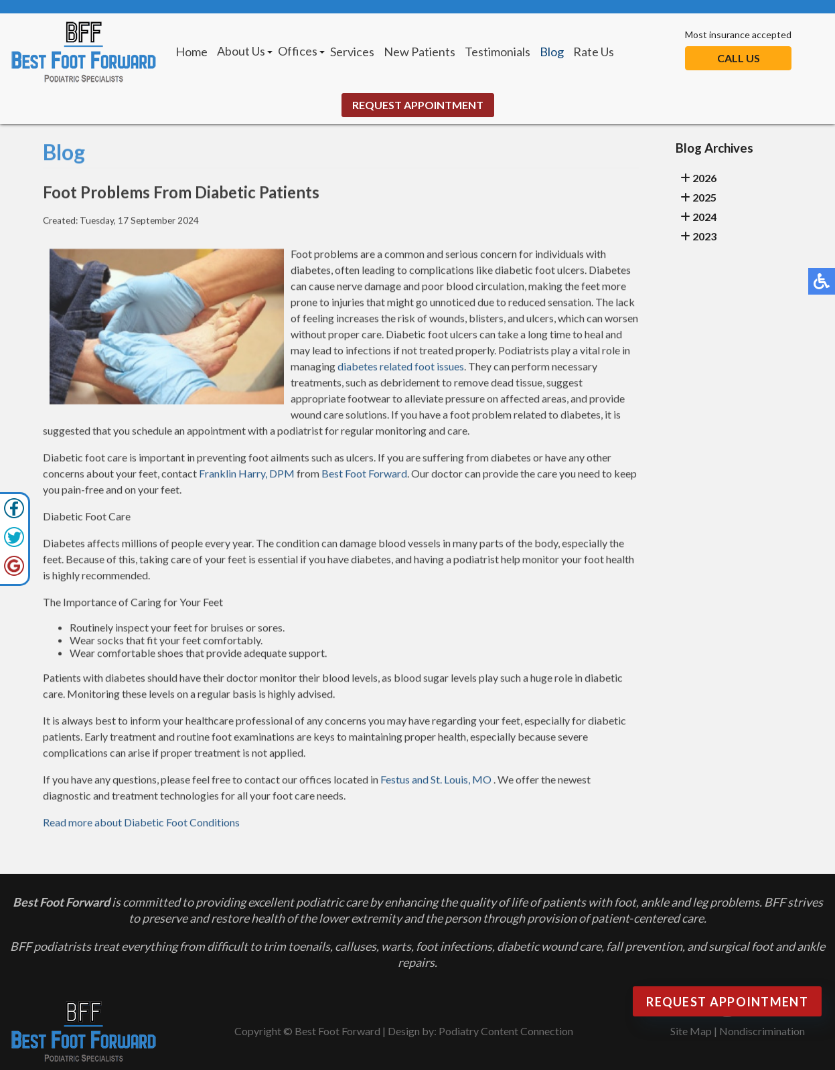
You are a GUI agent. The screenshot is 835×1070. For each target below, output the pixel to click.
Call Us (738, 58)
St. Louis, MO (461, 781)
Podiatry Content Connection (506, 1030)
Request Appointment (417, 104)
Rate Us (593, 51)
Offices (297, 51)
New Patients (419, 51)
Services (352, 51)
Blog (552, 51)
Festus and (404, 781)
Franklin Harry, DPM (247, 475)
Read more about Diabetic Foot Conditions (141, 824)
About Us (241, 51)
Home (191, 51)
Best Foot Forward (364, 475)
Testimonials (497, 51)
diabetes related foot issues (400, 368)
